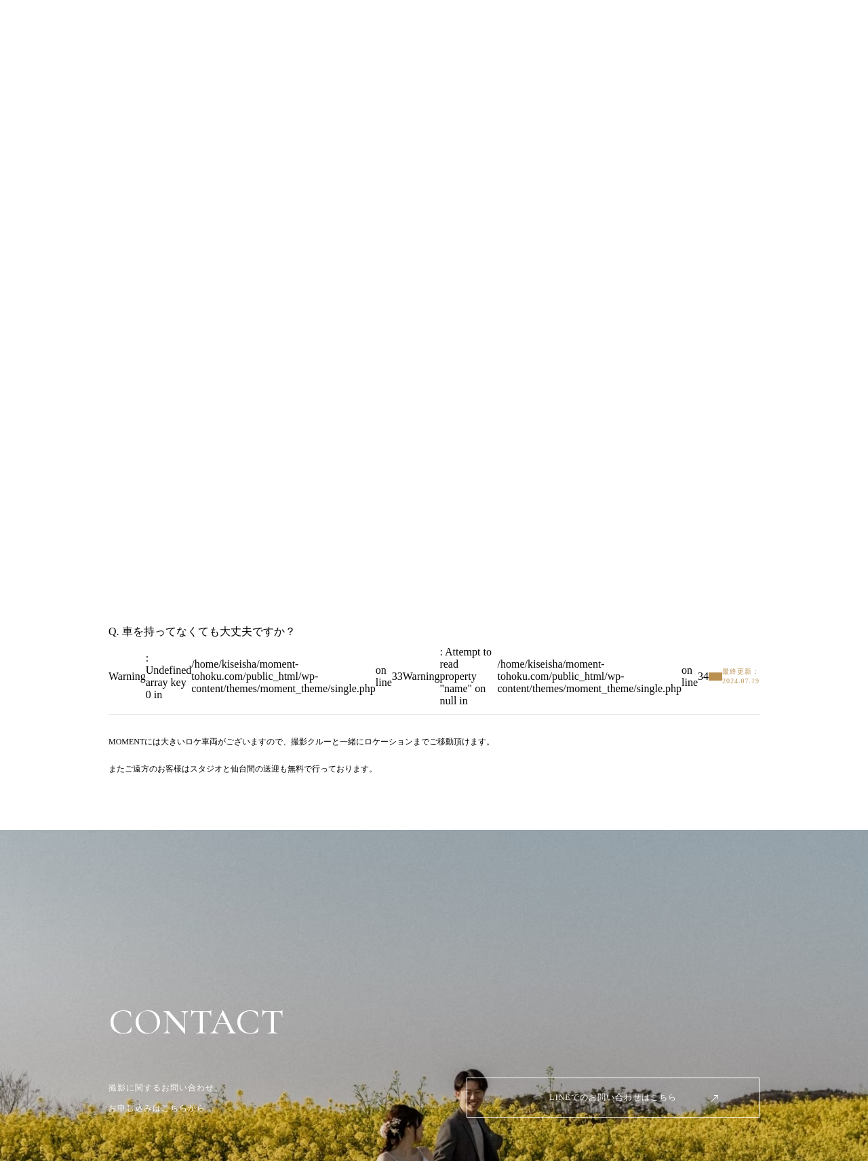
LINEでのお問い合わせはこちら (612, 1097)
